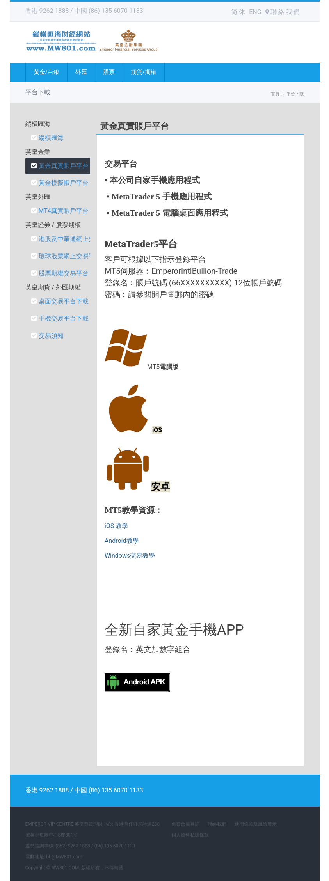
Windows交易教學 (130, 555)
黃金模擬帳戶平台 (60, 182)
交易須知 (47, 335)
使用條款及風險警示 (256, 824)
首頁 (275, 93)
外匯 (81, 72)
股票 (109, 72)
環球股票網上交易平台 (66, 256)
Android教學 (122, 540)
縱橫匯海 (47, 138)
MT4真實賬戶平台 (60, 210)
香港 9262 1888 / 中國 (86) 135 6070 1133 (84, 10)
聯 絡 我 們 (282, 12)
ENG (255, 12)
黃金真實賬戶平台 (60, 166)
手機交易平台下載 (60, 318)
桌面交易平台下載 (60, 301)
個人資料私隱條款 (190, 835)
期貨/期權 (143, 72)
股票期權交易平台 (60, 273)
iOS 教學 (116, 526)
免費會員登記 (185, 824)
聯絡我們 (217, 824)
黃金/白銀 (46, 72)
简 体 (238, 12)
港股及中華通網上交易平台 (72, 239)
